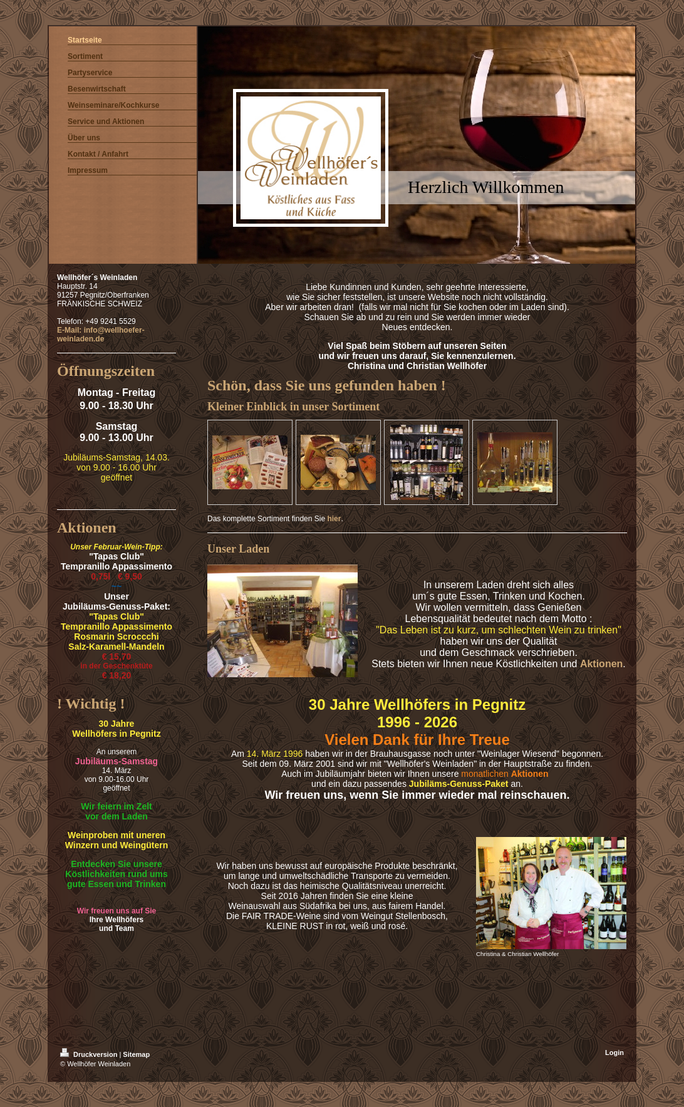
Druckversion (89, 1054)
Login (614, 1052)
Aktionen (601, 663)
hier (334, 518)
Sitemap (136, 1054)
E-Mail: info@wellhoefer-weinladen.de (101, 334)
